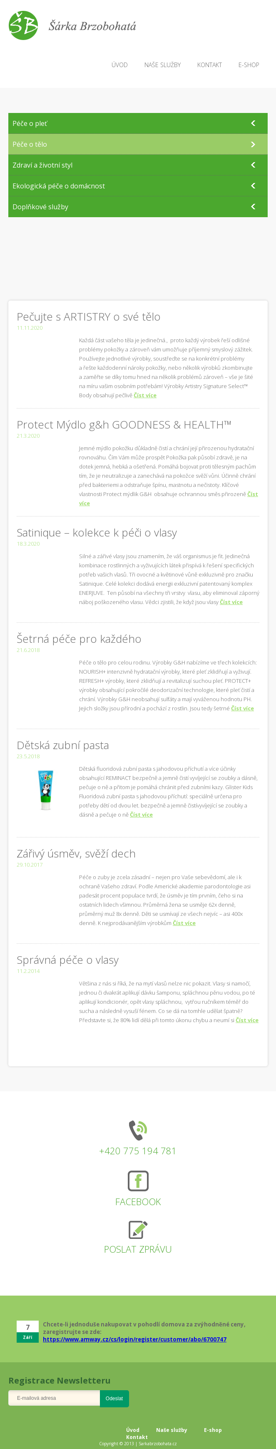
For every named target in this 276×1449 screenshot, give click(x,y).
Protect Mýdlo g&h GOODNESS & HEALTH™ (124, 424)
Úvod (132, 1430)
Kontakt (137, 1437)
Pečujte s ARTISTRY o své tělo (89, 316)
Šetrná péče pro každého (79, 638)
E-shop (213, 1430)
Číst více (145, 395)
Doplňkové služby (40, 206)
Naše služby (171, 1430)
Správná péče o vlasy (68, 959)
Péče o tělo (29, 144)
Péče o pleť (29, 123)
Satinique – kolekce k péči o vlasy (97, 532)
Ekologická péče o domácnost (58, 186)
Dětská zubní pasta (63, 744)
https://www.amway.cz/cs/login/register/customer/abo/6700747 (134, 1339)
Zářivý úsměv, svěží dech (76, 853)
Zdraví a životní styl (42, 165)
